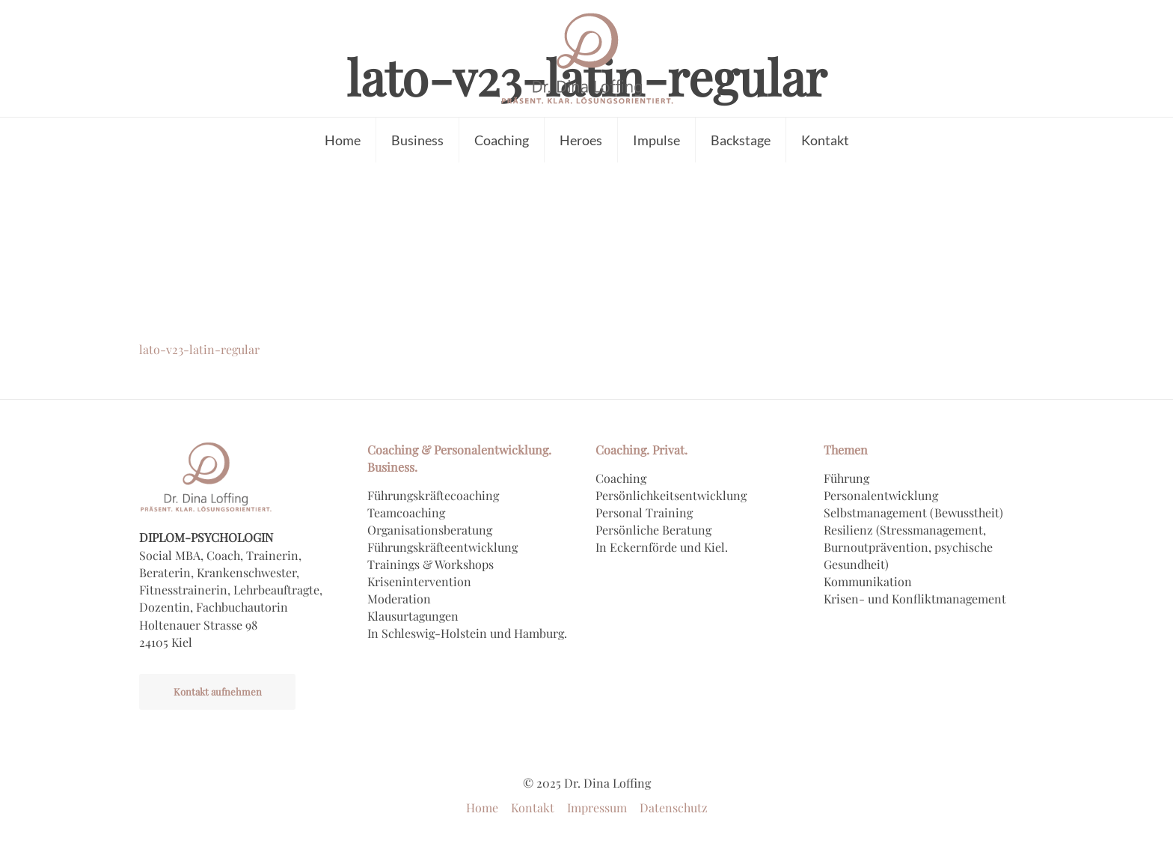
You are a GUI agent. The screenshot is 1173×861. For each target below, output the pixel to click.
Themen (846, 449)
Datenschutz (674, 807)
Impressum (597, 807)
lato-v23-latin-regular (199, 349)
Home (482, 807)
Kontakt (532, 807)
